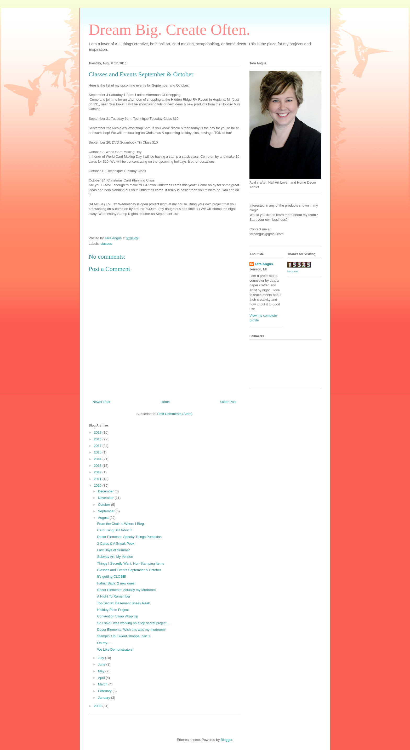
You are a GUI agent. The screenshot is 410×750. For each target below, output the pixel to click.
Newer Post (101, 402)
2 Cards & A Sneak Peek (115, 544)
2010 (98, 485)
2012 (98, 472)
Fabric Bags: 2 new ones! (116, 583)
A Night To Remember (113, 596)
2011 (98, 479)
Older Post (228, 402)
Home (165, 402)
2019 (98, 432)
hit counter (292, 271)
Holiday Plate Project (113, 610)
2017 (98, 446)
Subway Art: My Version (115, 557)
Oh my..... (104, 643)
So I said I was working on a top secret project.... (133, 623)
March (103, 684)
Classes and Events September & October (129, 570)
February (105, 691)
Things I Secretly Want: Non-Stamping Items (130, 563)
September (107, 511)
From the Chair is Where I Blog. (121, 524)
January (104, 698)
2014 (98, 459)
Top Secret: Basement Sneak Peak (123, 603)
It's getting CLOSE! (111, 576)
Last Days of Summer (113, 550)
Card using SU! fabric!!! (114, 530)
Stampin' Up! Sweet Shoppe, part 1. (124, 636)
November (106, 498)
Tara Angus (264, 264)
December (106, 491)
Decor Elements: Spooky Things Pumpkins (129, 537)
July (101, 658)
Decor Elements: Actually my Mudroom (126, 590)
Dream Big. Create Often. (169, 29)
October (104, 505)
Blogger (226, 740)
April (102, 678)
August (104, 518)
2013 (98, 466)
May (101, 671)
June (102, 664)
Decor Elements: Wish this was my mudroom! (131, 630)
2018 (98, 439)
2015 (98, 452)
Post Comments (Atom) (174, 414)
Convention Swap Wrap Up (117, 616)
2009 (98, 706)
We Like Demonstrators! (115, 649)
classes (106, 244)
